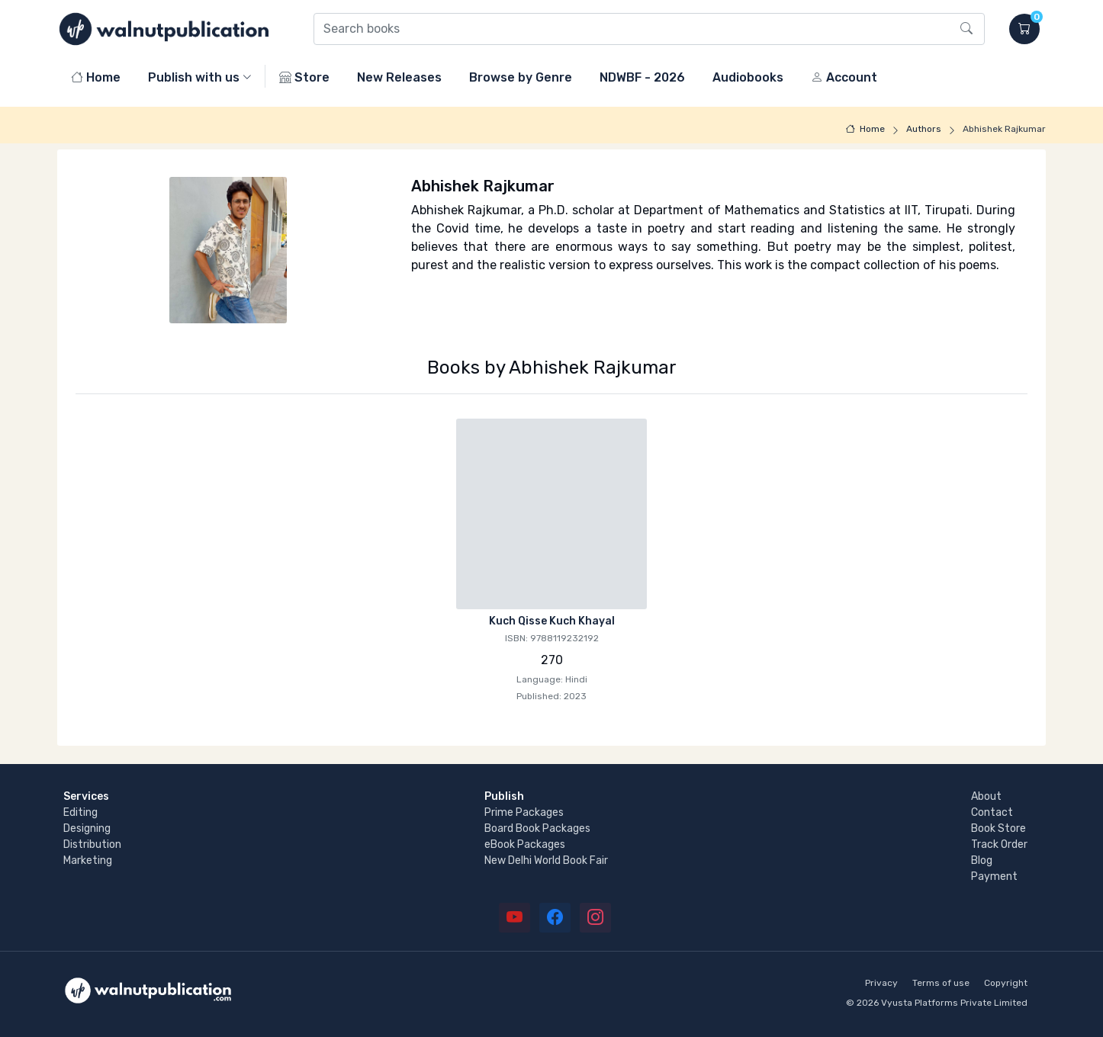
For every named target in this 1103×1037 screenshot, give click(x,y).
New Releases (399, 77)
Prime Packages (524, 812)
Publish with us (194, 77)
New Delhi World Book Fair (546, 860)
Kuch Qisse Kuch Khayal (552, 621)
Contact (992, 812)
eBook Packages (524, 844)
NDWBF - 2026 (642, 77)
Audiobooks (747, 77)
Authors (923, 129)
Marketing (87, 860)
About (986, 796)
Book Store (998, 828)
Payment (994, 876)
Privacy (881, 983)
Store (304, 77)
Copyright (1005, 983)
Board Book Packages (537, 828)
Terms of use (941, 983)
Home (96, 77)
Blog (981, 860)
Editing (80, 812)
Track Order (999, 844)
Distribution (92, 844)
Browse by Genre (520, 77)
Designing (87, 828)
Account (844, 77)
